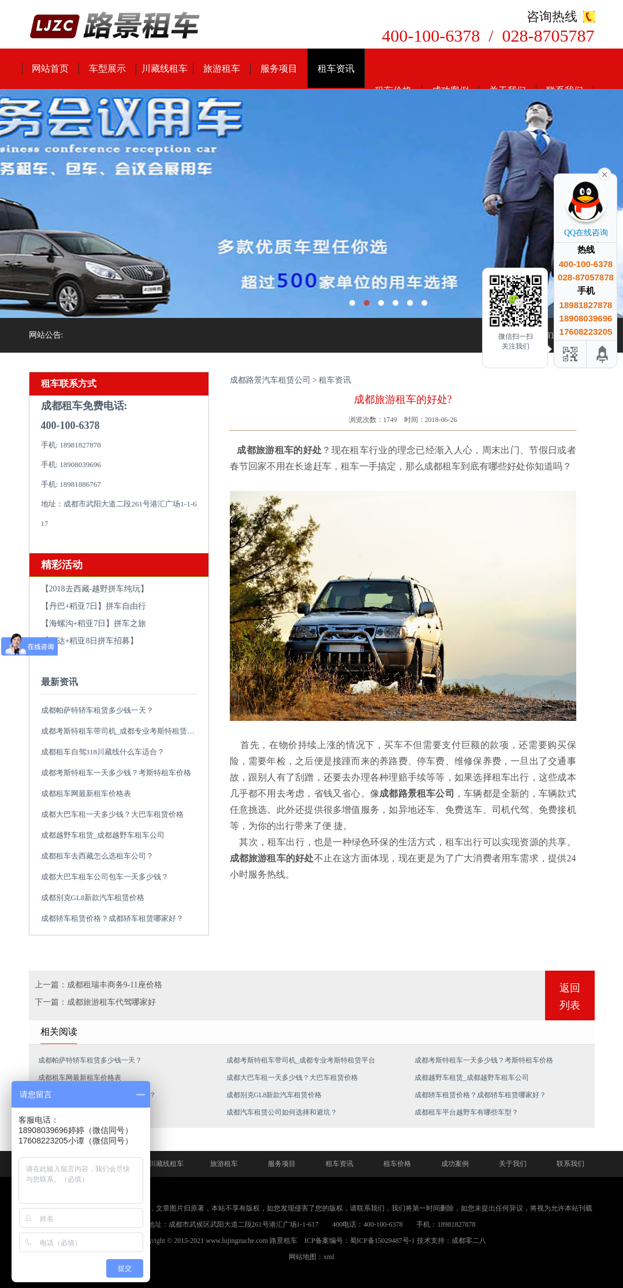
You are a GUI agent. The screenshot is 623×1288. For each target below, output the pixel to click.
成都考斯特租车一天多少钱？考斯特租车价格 (116, 772)
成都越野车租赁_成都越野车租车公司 (103, 835)
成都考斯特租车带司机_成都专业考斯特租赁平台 (122, 731)
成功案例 (455, 1164)
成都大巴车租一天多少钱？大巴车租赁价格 (112, 814)
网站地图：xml (311, 1257)
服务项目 (278, 68)
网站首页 (50, 68)
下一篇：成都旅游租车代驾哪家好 (95, 1002)
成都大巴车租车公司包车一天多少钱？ (105, 876)
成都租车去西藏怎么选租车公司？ (97, 856)
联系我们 (570, 1164)
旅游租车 (221, 68)
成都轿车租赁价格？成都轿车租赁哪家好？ (112, 918)
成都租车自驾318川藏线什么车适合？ (103, 751)
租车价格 (397, 1164)
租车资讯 (336, 68)
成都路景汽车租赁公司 (270, 380)
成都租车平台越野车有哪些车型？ (466, 1112)
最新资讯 (59, 682)
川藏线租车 (164, 68)
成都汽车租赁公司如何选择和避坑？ (281, 1112)
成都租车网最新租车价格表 (86, 793)
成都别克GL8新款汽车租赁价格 (93, 897)
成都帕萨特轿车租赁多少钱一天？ (97, 710)
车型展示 (107, 68)
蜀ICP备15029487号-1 (382, 1241)
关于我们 (513, 1164)
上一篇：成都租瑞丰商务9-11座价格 (98, 984)
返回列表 (569, 996)
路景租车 (283, 1241)
